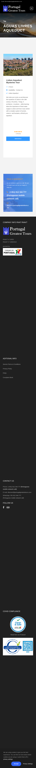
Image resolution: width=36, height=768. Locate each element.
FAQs (5, 373)
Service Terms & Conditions (12, 364)
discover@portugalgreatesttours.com (19, 492)
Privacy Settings (28, 764)
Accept (16, 764)
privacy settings (8, 759)
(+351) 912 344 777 (16, 195)
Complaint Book (8, 377)
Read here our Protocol (18, 634)
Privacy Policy (7, 368)
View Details (18, 138)
